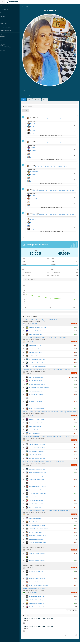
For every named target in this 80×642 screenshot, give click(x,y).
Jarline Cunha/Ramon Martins (37, 558)
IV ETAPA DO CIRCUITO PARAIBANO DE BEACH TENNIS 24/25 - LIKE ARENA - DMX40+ (44, 463)
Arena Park (35, 323)
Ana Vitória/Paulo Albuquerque (38, 460)
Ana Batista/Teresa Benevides (37, 421)
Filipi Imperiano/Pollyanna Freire (38, 605)
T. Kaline (33, 147)
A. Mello (33, 133)
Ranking (46, 99)
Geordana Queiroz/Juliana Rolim (38, 576)
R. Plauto (33, 123)
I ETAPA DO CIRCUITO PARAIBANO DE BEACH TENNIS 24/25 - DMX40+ (41, 565)
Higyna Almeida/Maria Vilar (37, 520)
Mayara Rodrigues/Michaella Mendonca (40, 387)
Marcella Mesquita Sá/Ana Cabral (38, 537)
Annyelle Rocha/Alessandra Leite (38, 474)
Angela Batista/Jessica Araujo (37, 356)
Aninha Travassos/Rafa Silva (37, 408)
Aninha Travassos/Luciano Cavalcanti (39, 587)
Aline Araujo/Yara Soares (36, 380)
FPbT (34, 341)
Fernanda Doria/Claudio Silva (37, 598)
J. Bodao (33, 126)
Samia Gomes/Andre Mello (36, 334)
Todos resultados (71, 612)
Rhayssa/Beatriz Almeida (36, 523)
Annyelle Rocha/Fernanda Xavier (38, 398)
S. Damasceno (35, 171)
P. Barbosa (34, 150)
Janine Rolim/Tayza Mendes (37, 394)
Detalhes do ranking (70, 636)
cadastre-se (74, 2)
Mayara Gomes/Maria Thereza (38, 470)
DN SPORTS (36, 594)
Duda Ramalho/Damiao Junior (37, 453)
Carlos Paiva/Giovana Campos (37, 601)
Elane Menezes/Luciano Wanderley (39, 366)
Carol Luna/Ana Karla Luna (36, 431)
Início (23, 6)
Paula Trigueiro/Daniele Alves (37, 481)
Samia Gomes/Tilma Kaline (36, 428)
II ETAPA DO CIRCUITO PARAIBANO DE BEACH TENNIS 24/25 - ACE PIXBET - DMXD (43, 547)
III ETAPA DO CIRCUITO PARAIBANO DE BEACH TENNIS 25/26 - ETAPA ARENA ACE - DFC (54, 191)
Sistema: (3, 34)
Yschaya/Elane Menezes (36, 345)
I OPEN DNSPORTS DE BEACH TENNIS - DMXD (35, 590)
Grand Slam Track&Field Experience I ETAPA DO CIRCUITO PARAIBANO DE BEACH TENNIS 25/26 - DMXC (49, 369)
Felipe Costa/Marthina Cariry (37, 541)
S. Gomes (33, 130)
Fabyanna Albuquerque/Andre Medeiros (40, 405)
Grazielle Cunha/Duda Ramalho (38, 446)
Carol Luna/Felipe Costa (36, 509)
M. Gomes (33, 195)
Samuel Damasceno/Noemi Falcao (38, 327)
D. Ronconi (34, 202)
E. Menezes (34, 226)
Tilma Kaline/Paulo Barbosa (37, 331)
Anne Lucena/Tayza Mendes (37, 435)
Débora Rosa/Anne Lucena (37, 573)
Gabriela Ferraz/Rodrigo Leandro (38, 495)
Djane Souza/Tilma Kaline (36, 352)
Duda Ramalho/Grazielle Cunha (38, 527)
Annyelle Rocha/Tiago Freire (37, 498)
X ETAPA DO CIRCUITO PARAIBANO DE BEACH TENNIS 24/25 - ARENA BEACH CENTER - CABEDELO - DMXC (49, 438)
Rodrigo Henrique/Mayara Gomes (38, 488)
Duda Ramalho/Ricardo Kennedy (38, 359)
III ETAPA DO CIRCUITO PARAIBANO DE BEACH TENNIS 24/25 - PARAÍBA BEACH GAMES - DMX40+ (47, 512)
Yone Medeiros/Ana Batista (37, 377)
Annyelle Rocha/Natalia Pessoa (38, 580)
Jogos (30, 99)
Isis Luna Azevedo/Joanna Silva (38, 449)
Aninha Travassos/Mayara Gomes (38, 349)
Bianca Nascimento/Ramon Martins (39, 608)
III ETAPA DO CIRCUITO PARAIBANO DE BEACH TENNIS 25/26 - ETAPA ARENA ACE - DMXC (45, 338)
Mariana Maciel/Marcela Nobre (38, 384)
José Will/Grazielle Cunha (36, 401)
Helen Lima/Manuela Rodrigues (38, 477)
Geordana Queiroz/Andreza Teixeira (39, 530)
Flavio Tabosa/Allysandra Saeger (38, 544)
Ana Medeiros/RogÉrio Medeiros (38, 562)
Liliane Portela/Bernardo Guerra (38, 491)
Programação (38, 99)
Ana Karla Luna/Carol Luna (36, 484)
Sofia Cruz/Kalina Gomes (36, 391)
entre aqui (66, 2)
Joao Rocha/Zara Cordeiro (36, 456)
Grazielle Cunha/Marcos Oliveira (38, 362)
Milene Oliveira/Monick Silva (37, 424)
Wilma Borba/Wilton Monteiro (37, 505)
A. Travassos (34, 198)
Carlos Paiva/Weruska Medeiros (38, 555)
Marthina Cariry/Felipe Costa (37, 583)
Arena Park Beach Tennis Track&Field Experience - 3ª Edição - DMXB (50, 119)
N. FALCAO (33, 174)
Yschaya (33, 229)
